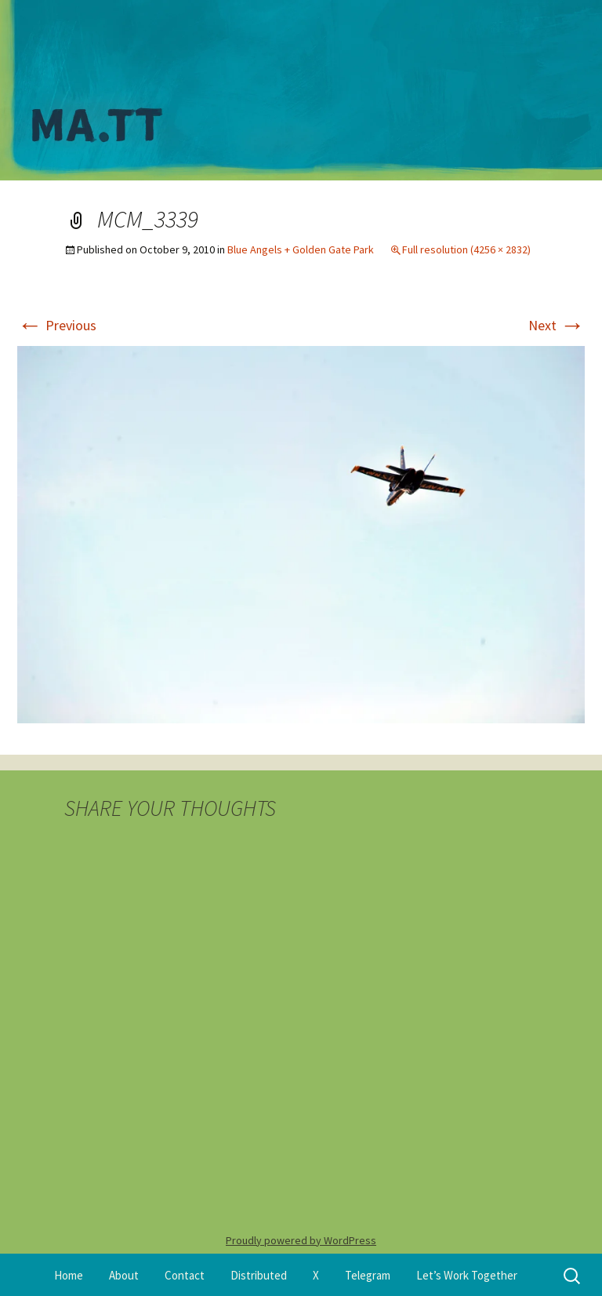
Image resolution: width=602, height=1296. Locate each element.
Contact (185, 1275)
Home (68, 1275)
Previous (56, 325)
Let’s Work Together (466, 1275)
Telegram (367, 1275)
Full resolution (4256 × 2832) (466, 249)
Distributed (258, 1275)
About (124, 1275)
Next (556, 325)
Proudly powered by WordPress (301, 1240)
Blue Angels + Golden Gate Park (300, 249)
